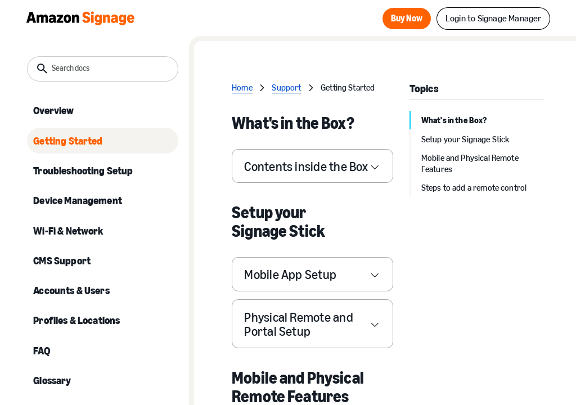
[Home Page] (80, 18)
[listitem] (102, 111)
